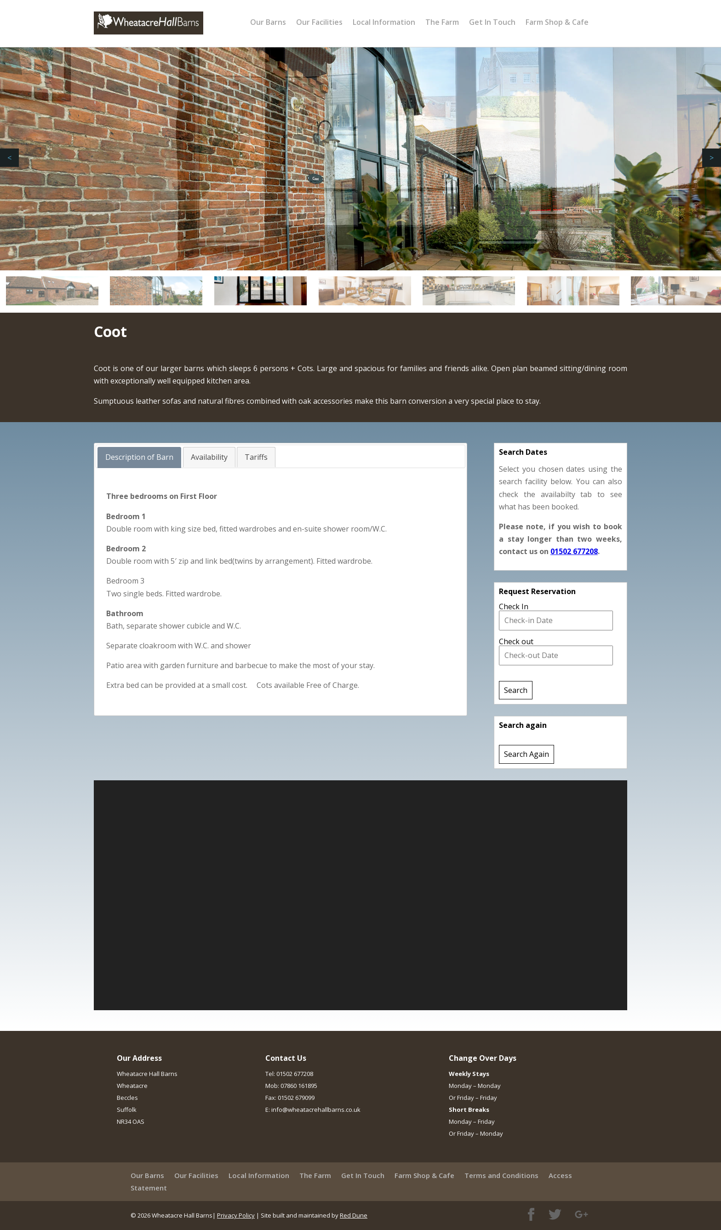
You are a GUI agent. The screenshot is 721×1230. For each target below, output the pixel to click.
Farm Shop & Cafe (557, 22)
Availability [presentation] (209, 457)
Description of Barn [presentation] (139, 457)
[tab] (139, 457)
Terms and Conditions (501, 1175)
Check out (516, 641)
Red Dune (353, 1215)
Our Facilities (319, 22)
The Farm (442, 22)
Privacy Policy (236, 1215)
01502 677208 (574, 551)
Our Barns (268, 22)
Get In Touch (492, 22)
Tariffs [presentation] (256, 457)
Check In (513, 606)
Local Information (384, 22)
